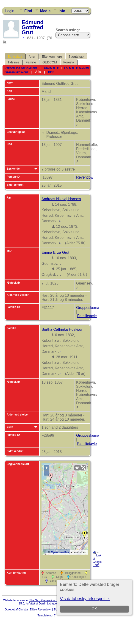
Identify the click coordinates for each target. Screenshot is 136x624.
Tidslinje (13, 62)
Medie (45, 11)
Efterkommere (52, 56)
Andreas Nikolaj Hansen (61, 199)
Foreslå (68, 62)
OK (94, 609)
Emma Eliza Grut (55, 252)
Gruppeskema (87, 308)
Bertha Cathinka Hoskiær (62, 329)
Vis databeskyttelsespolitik (85, 598)
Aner (32, 56)
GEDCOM (49, 62)
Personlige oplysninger (20, 68)
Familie (31, 62)
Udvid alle (51, 68)
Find (28, 11)
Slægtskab (75, 56)
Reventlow (84, 177)
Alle (38, 72)
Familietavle (87, 316)
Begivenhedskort (16, 72)
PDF (51, 72)
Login (9, 11)
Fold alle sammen (76, 68)
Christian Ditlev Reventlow (34, 609)
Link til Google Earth (97, 560)
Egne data (15, 56)
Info (61, 11)
